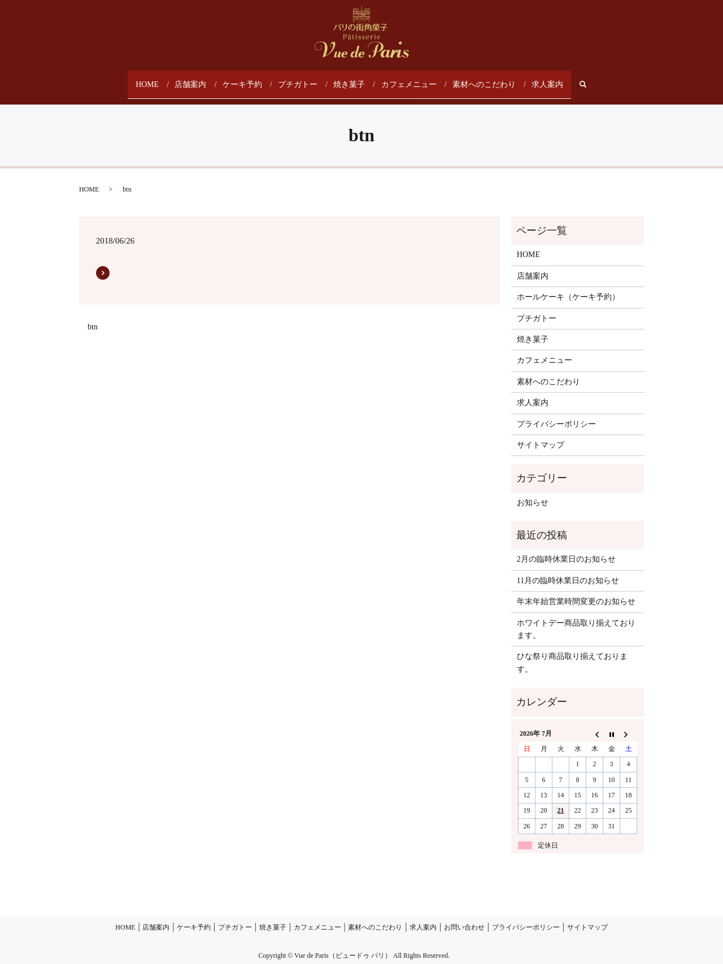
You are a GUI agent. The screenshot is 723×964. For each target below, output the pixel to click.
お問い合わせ (464, 915)
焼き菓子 (353, 78)
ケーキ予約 (248, 78)
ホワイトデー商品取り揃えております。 (576, 617)
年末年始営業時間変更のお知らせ (576, 590)
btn (93, 315)
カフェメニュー (410, 78)
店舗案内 (197, 78)
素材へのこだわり (482, 78)
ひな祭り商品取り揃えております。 (572, 651)
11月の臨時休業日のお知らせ (568, 568)
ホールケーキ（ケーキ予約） (568, 285)
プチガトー (302, 78)
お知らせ (532, 491)
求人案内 (542, 78)
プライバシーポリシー (556, 412)
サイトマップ (540, 433)
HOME (153, 78)
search (584, 79)
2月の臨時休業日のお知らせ (566, 548)
